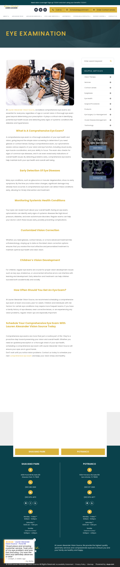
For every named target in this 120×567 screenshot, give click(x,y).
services (87, 82)
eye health (88, 99)
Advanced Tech (17, 16)
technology (89, 127)
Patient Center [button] (99, 16)
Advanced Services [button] (34, 16)
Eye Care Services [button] (52, 16)
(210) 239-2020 (30, 487)
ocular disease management (96, 121)
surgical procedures (92, 104)
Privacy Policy (80, 564)
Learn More (97, 149)
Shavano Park (37, 451)
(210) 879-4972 (30, 497)
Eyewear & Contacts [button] (82, 16)
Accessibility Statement (64, 564)
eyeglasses (89, 93)
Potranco (83, 451)
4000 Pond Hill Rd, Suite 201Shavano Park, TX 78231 (30, 476)
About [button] (6, 16)
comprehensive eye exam (21, 356)
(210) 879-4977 (89, 497)
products (88, 110)
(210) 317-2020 (89, 487)
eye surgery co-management (96, 116)
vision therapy (90, 77)
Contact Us (113, 16)
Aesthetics (66, 16)
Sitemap (90, 564)
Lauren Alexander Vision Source (21, 110)
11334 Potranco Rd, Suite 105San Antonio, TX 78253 (89, 476)
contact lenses (90, 88)
